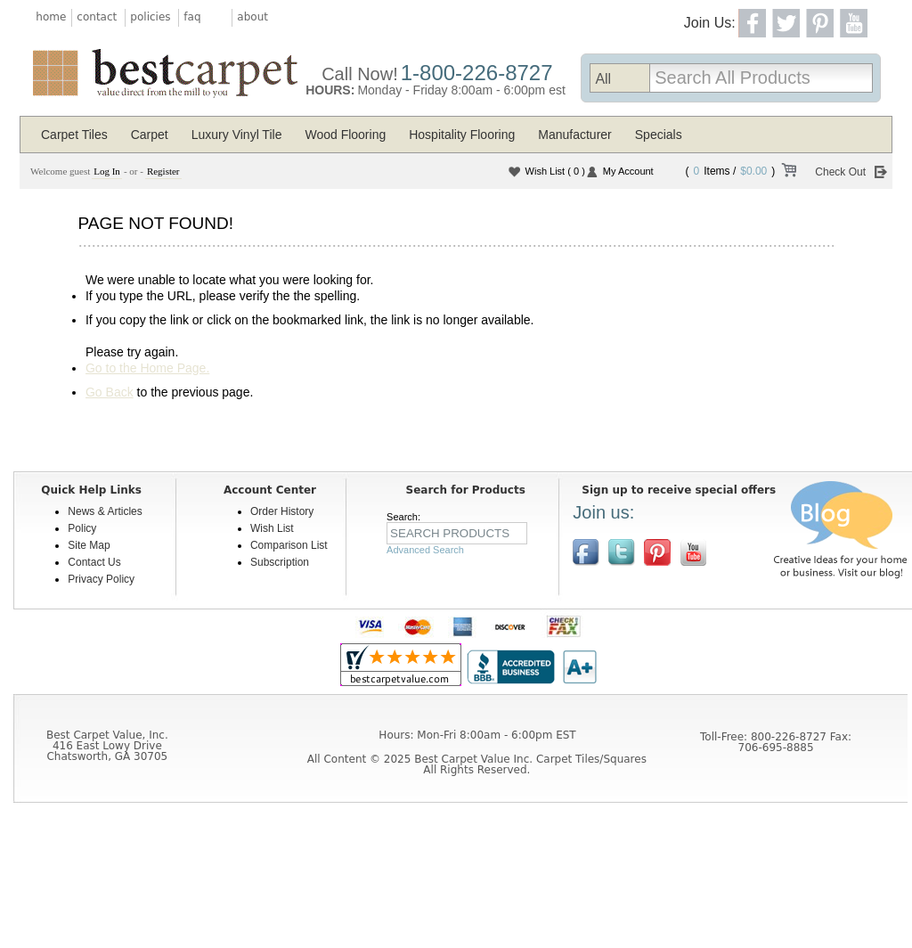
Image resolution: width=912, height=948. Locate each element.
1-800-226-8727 (477, 73)
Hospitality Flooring (462, 134)
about (252, 17)
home (51, 17)
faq (191, 17)
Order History (282, 511)
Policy (82, 528)
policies (150, 17)
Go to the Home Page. (147, 368)
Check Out (840, 172)
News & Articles (105, 511)
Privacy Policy (101, 579)
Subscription (279, 562)
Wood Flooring (345, 134)
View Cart (788, 172)
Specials (658, 134)
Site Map (89, 545)
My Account (628, 171)
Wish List (555, 171)
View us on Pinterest (657, 552)
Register (163, 171)
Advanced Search (425, 549)
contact (97, 17)
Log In (107, 171)
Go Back (110, 392)
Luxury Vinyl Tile (236, 134)
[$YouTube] (693, 552)
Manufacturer (574, 134)
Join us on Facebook (586, 552)
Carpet (149, 134)
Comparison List (289, 545)
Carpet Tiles (74, 134)
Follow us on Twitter (621, 552)
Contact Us (94, 562)
